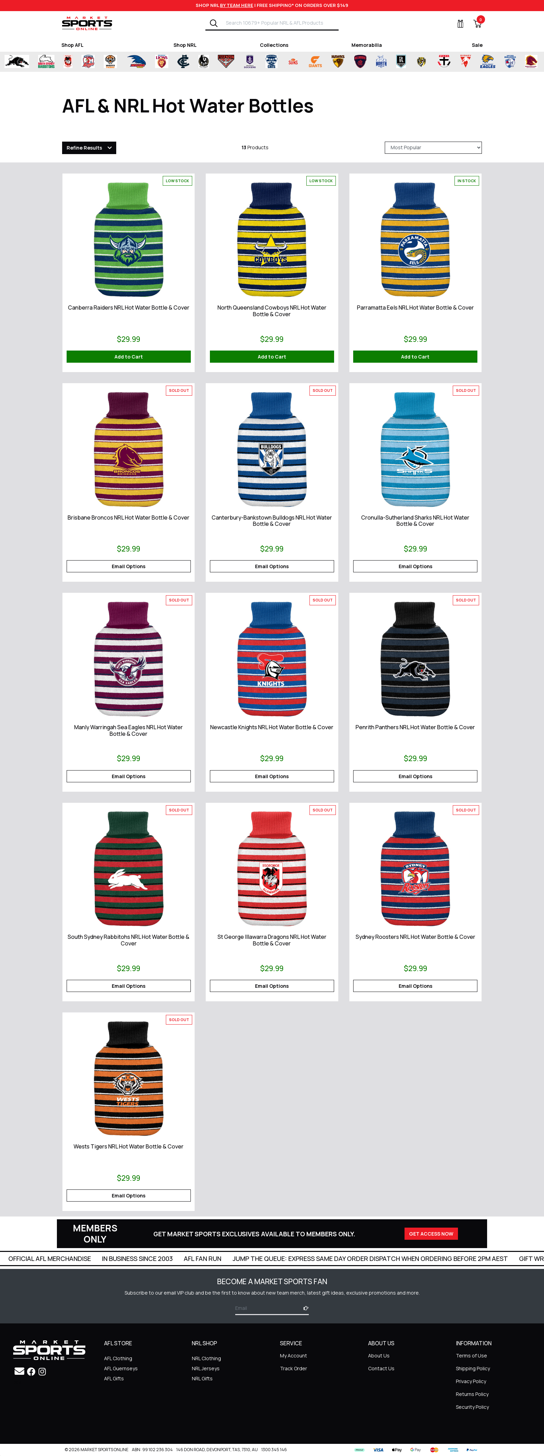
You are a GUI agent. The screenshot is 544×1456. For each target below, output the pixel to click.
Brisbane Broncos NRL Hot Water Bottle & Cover (128, 517)
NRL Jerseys (206, 1368)
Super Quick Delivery (45, 1258)
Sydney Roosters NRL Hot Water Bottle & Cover (415, 937)
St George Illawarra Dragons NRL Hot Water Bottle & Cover (272, 940)
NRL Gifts (202, 1378)
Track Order (293, 1368)
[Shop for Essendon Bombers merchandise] (225, 62)
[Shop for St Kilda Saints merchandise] (444, 62)
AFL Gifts (114, 1378)
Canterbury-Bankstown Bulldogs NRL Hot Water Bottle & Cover (272, 521)
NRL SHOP (204, 1343)
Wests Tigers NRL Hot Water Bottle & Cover (129, 1146)
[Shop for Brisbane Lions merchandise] (162, 62)
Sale (477, 45)
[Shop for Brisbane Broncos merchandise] (531, 62)
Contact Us (381, 1368)
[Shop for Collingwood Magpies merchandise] (203, 62)
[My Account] (456, 23)
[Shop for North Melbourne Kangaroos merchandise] (381, 62)
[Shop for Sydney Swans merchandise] (466, 62)
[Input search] (280, 23)
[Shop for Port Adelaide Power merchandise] (401, 62)
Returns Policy (472, 1394)
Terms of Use (471, 1355)
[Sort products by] (433, 148)
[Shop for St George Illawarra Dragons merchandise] (68, 62)
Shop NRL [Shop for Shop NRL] (185, 45)
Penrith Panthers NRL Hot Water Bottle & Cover (415, 727)
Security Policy (472, 1407)
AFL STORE (118, 1343)
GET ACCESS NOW (431, 1233)
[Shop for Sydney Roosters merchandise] (88, 62)
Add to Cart (128, 356)
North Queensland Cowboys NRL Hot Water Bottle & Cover (272, 311)
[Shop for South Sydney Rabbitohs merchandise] (46, 62)
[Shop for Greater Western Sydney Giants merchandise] (315, 62)
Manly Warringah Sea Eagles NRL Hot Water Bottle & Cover (128, 730)
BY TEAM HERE (236, 5)
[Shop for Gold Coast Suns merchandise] (293, 62)
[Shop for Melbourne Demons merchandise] (360, 62)
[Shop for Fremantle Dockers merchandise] (250, 62)
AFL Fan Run (286, 1258)
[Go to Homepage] (87, 23)
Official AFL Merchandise (133, 1258)
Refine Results (84, 147)
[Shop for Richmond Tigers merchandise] (421, 62)
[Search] (213, 23)
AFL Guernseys (121, 1368)
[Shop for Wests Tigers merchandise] (110, 62)
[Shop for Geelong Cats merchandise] (271, 62)
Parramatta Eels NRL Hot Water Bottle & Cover (415, 307)
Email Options (128, 566)
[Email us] (19, 1371)
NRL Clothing (206, 1358)
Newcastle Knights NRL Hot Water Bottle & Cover (271, 727)
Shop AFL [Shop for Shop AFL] (72, 45)
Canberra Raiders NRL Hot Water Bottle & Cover (128, 307)
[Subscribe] (304, 1308)
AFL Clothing (118, 1358)
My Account (293, 1355)
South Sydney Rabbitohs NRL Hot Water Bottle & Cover (128, 940)
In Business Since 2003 (220, 1258)
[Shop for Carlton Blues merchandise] (183, 62)
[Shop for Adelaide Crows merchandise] (136, 62)
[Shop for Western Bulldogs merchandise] (510, 62)
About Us (379, 1355)
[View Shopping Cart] (473, 23)
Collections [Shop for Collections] (274, 45)
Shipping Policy (473, 1368)
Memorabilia (366, 45)
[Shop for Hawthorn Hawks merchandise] (338, 62)
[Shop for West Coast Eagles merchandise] (488, 62)
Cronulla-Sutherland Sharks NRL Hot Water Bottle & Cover (415, 521)
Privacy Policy (471, 1381)
